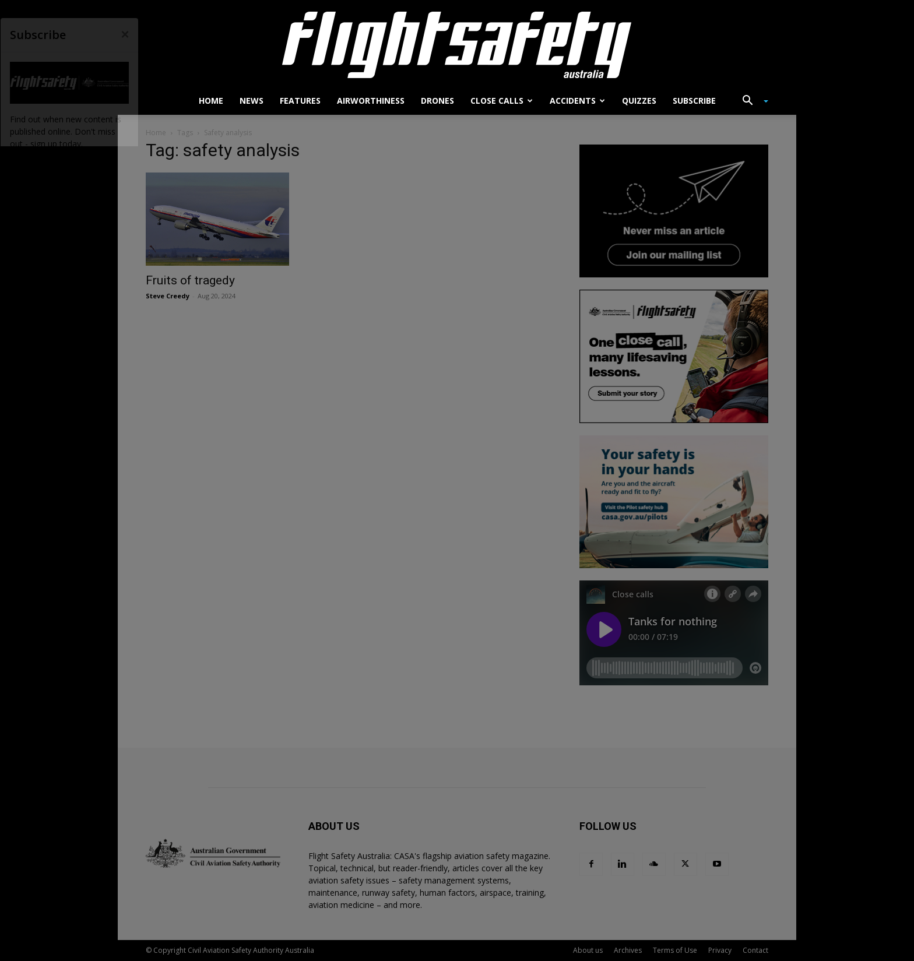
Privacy (720, 950)
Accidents (577, 100)
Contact (755, 950)
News (251, 100)
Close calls (501, 100)
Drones (437, 100)
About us (588, 950)
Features (300, 100)
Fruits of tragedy (190, 280)
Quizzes (639, 100)
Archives (628, 950)
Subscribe (694, 100)
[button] (750, 101)
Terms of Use (675, 950)
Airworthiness (371, 100)
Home (211, 100)
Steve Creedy (167, 295)
